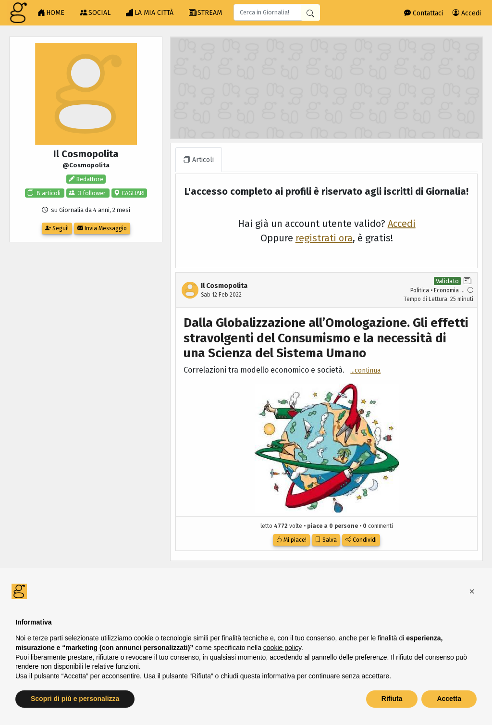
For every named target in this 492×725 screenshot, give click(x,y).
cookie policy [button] (282, 647)
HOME (50, 13)
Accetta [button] (449, 698)
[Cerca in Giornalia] (310, 13)
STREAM (205, 13)
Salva (326, 540)
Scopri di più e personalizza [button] (75, 698)
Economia (446, 290)
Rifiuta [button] (392, 698)
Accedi (467, 13)
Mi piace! (291, 540)
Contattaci (423, 13)
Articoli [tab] (199, 160)
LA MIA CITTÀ (149, 13)
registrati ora (324, 238)
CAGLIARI (132, 193)
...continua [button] (365, 370)
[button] (472, 591)
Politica (419, 290)
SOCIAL (95, 13)
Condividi (361, 540)
